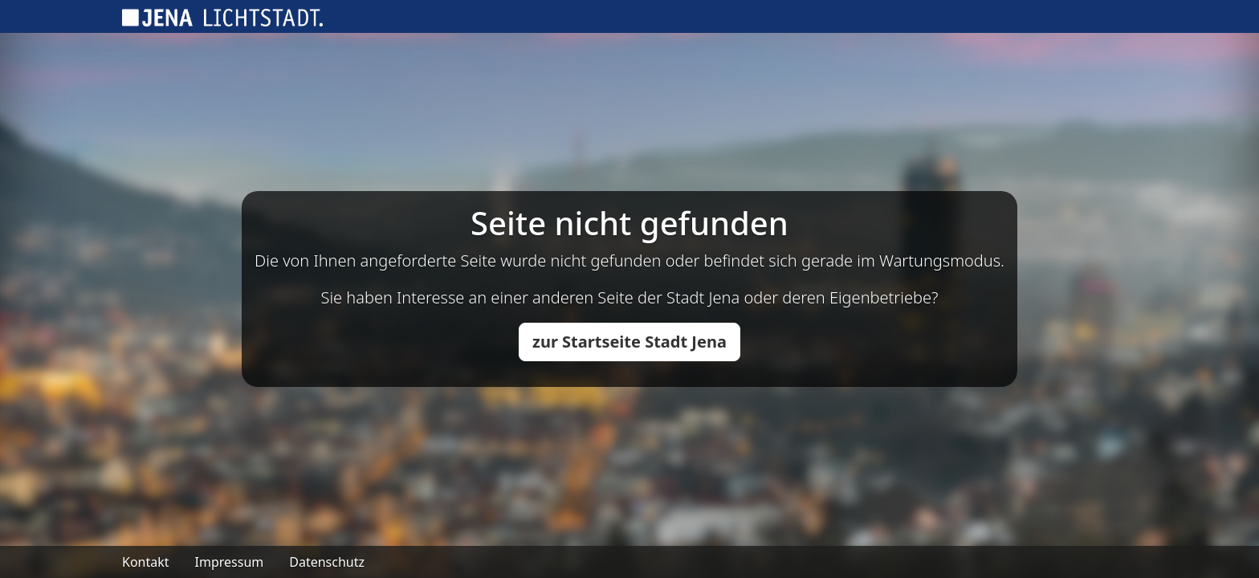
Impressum (229, 562)
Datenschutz (327, 562)
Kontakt (145, 562)
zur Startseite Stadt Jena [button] (629, 341)
